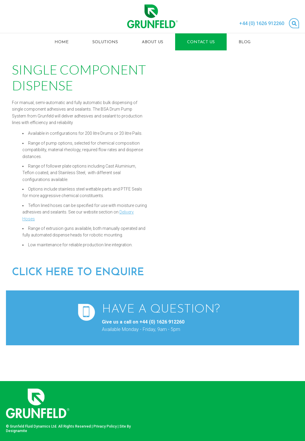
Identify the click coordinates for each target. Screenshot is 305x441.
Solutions (105, 42)
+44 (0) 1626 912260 (261, 23)
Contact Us (201, 42)
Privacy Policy (105, 426)
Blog (244, 42)
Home (62, 42)
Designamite (16, 431)
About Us (152, 42)
